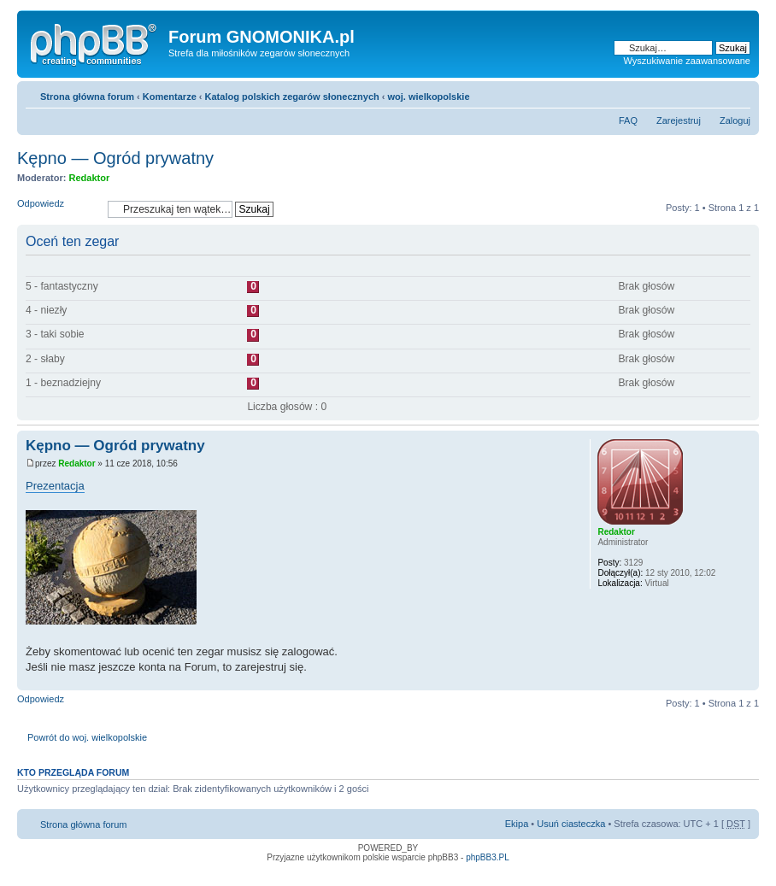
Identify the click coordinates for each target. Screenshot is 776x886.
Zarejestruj (678, 120)
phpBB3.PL (487, 857)
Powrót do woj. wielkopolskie (87, 737)
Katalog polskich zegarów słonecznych (292, 96)
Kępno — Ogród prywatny (115, 158)
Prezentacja (55, 485)
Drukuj (712, 93)
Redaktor (89, 178)
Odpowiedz (58, 209)
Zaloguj (735, 120)
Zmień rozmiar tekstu (738, 93)
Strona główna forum (87, 96)
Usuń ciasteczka (571, 824)
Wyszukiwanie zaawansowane (687, 61)
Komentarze (170, 96)
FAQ (628, 120)
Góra (745, 681)
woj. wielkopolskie (429, 96)
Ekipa (517, 824)
